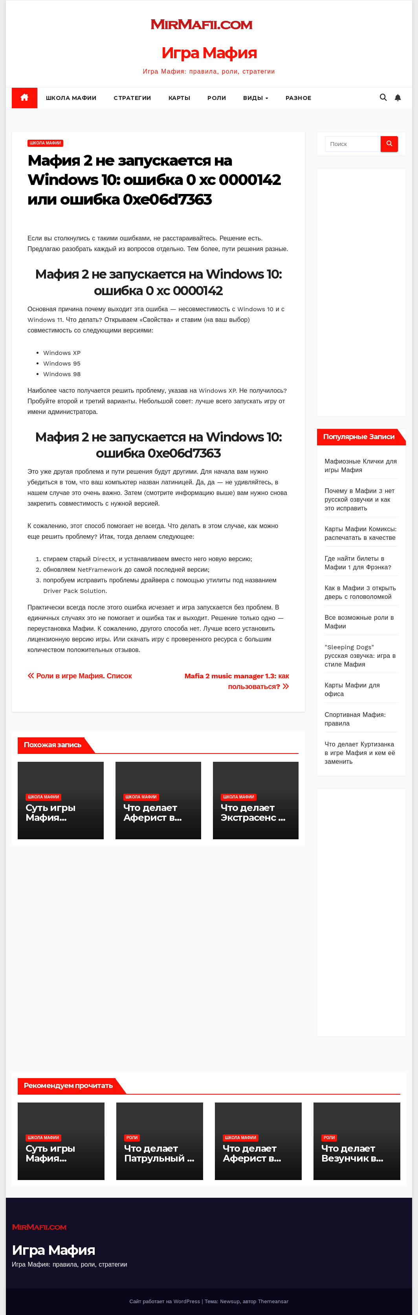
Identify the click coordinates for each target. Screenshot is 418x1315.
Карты (180, 98)
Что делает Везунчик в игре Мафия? (353, 1158)
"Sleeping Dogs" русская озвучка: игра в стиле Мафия (360, 655)
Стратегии (132, 98)
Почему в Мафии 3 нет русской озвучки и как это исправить (360, 499)
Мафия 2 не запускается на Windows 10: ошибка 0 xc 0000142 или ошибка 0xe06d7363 (154, 180)
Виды (254, 98)
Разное (299, 98)
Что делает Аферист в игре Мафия (153, 817)
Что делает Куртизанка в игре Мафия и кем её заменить (360, 753)
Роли (216, 98)
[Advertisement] (371, 290)
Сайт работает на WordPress (165, 1301)
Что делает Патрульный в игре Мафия (158, 1158)
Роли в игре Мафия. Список (80, 676)
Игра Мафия (209, 52)
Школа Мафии (71, 98)
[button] (383, 97)
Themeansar (273, 1301)
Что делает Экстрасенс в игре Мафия (252, 817)
